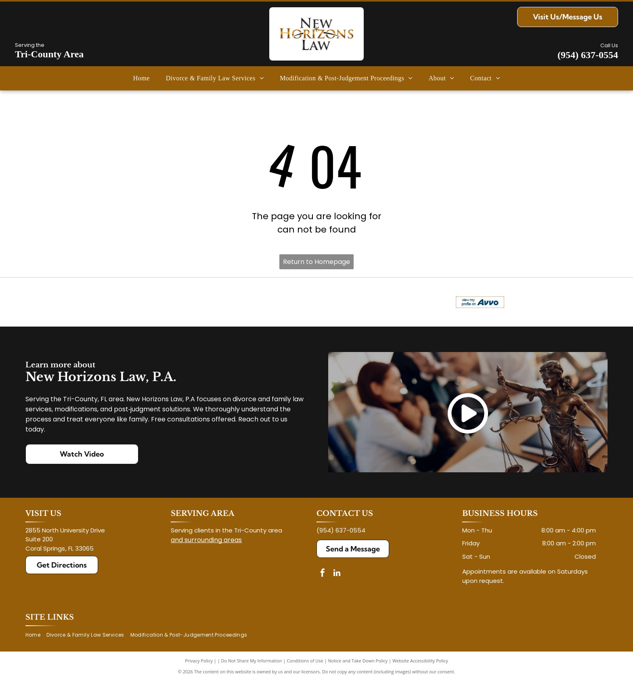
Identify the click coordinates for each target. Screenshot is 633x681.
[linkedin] (337, 574)
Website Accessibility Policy (420, 661)
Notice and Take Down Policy (358, 661)
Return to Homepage (316, 261)
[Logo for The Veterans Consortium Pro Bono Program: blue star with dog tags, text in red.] (173, 302)
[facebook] (322, 574)
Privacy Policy (199, 661)
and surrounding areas (206, 540)
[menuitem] (141, 78)
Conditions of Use (305, 661)
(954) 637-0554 (588, 55)
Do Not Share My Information (251, 661)
